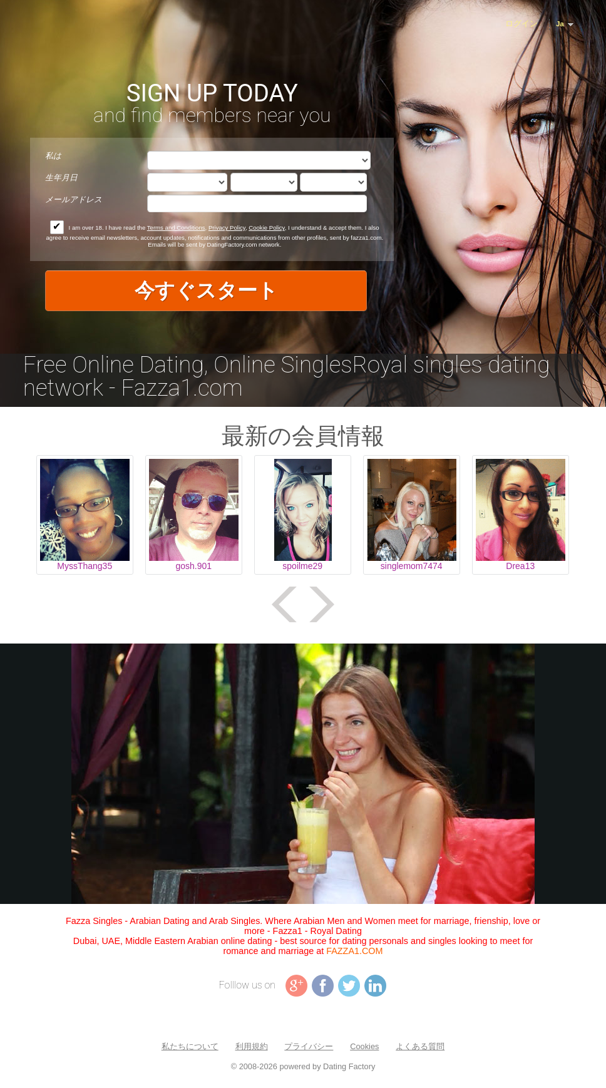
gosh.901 (193, 566)
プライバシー (308, 1046)
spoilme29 (302, 566)
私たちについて (190, 1046)
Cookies (364, 1046)
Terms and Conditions (176, 227)
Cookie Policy (266, 227)
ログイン (521, 23)
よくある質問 (420, 1046)
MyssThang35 (84, 566)
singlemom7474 (412, 566)
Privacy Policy (226, 227)
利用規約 (251, 1046)
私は (53, 155)
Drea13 (520, 566)
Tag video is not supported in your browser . (303, 774)
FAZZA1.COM (354, 951)
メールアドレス (73, 199)
